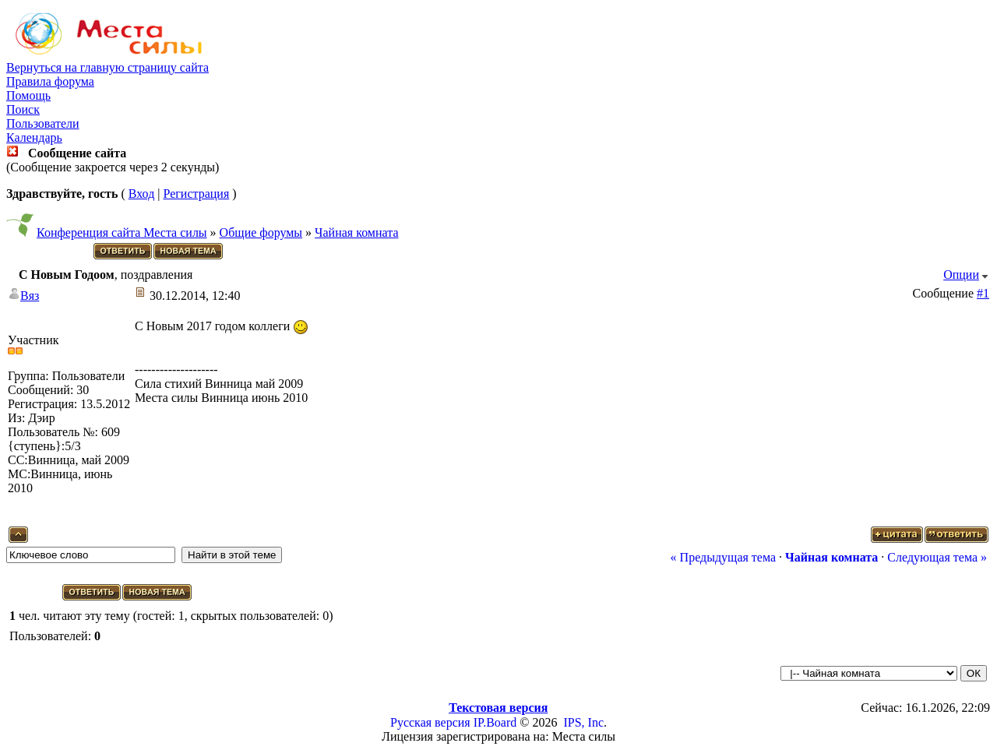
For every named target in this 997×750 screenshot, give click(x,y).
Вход (142, 193)
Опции (961, 274)
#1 (983, 293)
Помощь (28, 95)
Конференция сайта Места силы (122, 232)
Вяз (29, 295)
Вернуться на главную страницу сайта (107, 67)
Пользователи (42, 123)
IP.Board (495, 722)
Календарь (34, 137)
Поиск (23, 109)
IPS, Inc (583, 722)
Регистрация (196, 193)
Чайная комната (356, 232)
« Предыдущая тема (723, 557)
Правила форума (50, 81)
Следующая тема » (937, 557)
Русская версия (430, 722)
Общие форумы (261, 232)
